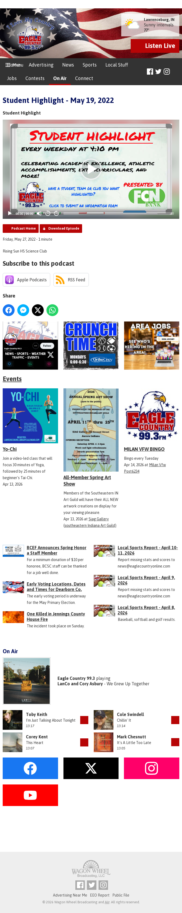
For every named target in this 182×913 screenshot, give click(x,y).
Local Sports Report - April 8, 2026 (146, 610)
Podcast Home (23, 228)
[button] (91, 169)
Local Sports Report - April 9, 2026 (146, 580)
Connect (84, 78)
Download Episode (63, 228)
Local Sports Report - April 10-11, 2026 (148, 550)
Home (13, 65)
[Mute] (39, 213)
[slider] (118, 213)
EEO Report (100, 895)
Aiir (107, 902)
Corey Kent (37, 736)
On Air (59, 78)
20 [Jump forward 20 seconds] (56, 213)
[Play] (9, 213)
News (68, 65)
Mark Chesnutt (131, 736)
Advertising (41, 65)
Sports (90, 65)
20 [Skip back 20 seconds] (48, 213)
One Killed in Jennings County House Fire (56, 616)
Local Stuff (116, 65)
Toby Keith (36, 714)
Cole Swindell (130, 714)
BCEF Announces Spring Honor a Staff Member (56, 550)
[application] (91, 169)
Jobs (12, 78)
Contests (35, 78)
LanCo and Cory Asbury (80, 683)
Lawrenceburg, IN (159, 20)
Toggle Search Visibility (176, 71)
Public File (120, 895)
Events (12, 378)
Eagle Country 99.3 (76, 678)
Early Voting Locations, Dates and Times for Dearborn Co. (56, 587)
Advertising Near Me (70, 895)
